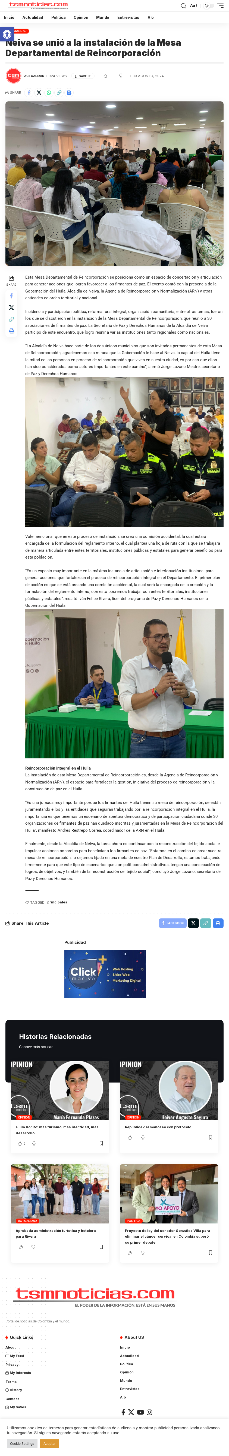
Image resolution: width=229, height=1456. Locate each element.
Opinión (24, 1117)
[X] (131, 1412)
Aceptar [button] (49, 1444)
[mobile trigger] (219, 6)
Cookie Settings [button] (22, 1444)
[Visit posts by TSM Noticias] (13, 76)
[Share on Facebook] (28, 92)
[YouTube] (140, 1412)
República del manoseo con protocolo (164, 1126)
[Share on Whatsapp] (49, 92)
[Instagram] (149, 1412)
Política (133, 1220)
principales (59, 901)
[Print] (69, 92)
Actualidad (17, 31)
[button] (7, 34)
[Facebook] (123, 1412)
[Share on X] (38, 92)
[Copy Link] (59, 92)
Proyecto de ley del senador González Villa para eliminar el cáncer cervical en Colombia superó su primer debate (165, 1236)
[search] (183, 5)
